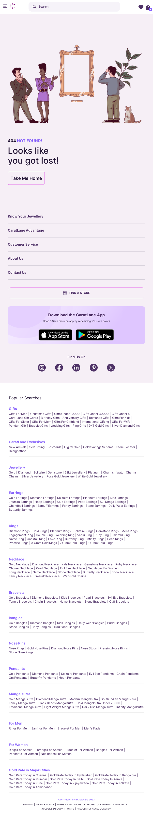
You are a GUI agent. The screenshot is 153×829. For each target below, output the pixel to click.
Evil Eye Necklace (72, 568)
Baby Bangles (41, 627)
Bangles (15, 618)
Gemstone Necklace (98, 564)
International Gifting (95, 421)
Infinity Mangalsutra (130, 707)
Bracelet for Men (69, 728)
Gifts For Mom (41, 421)
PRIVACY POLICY (45, 804)
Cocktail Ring (36, 539)
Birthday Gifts (50, 418)
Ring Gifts (79, 425)
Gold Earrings (18, 498)
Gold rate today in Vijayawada (67, 783)
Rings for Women (20, 750)
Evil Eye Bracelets (119, 597)
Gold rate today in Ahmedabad (30, 787)
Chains (13, 476)
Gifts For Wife (121, 421)
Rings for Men (19, 728)
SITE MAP (28, 804)
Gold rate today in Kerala (104, 779)
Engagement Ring (21, 535)
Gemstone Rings (107, 531)
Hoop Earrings (44, 502)
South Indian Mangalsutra (118, 699)
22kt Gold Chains (74, 576)
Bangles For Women (109, 750)
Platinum (94, 472)
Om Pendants (18, 677)
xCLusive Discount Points (58, 808)
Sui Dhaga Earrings (113, 502)
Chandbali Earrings (22, 506)
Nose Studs (89, 648)
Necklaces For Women (103, 568)
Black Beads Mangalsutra (56, 703)
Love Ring (55, 539)
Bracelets (17, 592)
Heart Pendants (69, 677)
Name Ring (16, 539)
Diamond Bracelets (45, 597)
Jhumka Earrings (20, 502)
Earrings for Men (43, 728)
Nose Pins (17, 643)
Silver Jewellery (32, 476)
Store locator (125, 447)
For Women (18, 745)
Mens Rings (130, 531)
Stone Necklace (69, 572)
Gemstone (55, 472)
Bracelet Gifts (38, 425)
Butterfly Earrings (20, 509)
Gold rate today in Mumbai (28, 779)
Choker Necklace (21, 568)
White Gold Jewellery (92, 476)
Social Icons (55, 335)
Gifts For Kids (121, 418)
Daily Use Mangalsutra (97, 707)
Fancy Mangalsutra (22, 703)
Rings (13, 526)
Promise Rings (18, 543)
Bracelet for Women (79, 750)
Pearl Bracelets (94, 597)
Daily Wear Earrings (121, 506)
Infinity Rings (95, 539)
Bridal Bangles (117, 623)
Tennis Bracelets (20, 601)
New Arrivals (17, 447)
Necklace (16, 559)
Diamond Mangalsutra (51, 699)
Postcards (54, 447)
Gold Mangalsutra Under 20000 (98, 703)
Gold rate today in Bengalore (115, 775)
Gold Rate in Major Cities (29, 770)
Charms (108, 472)
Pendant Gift (17, 425)
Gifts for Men (18, 414)
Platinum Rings (60, 531)
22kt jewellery (75, 472)
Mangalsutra (19, 694)
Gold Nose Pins (37, 648)
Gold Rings (39, 531)
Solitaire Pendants (73, 674)
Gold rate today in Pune (26, 783)
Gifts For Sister (19, 421)
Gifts (13, 408)
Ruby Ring (102, 535)
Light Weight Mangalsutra (61, 707)
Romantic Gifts (99, 418)
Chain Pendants (127, 674)
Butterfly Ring (74, 539)
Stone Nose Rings (21, 652)
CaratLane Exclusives (27, 442)
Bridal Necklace (123, 572)
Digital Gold (72, 447)
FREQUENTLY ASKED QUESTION (94, 808)
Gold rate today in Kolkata (110, 783)
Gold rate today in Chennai (28, 775)
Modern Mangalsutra (83, 699)
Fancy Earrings (72, 506)
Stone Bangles (19, 627)
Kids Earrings (119, 498)
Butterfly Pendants (43, 677)
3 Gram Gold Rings (44, 543)
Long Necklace (19, 572)
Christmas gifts (40, 414)
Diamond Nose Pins (64, 648)
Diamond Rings (19, 531)
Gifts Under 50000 (125, 414)
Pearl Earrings (87, 502)
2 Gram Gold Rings (72, 543)
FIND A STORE (76, 293)
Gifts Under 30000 (96, 414)
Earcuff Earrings (48, 506)
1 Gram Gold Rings (100, 543)
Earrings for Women (48, 750)
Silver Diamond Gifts (126, 425)
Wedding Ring (65, 535)
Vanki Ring (84, 535)
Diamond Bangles (42, 623)
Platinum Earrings (95, 498)
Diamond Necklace (45, 564)
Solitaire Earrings (68, 498)
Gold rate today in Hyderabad (71, 775)
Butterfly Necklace (96, 572)
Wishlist (141, 7)
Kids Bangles (66, 623)
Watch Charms (127, 472)
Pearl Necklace (46, 568)
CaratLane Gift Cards (23, 418)
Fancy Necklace (20, 576)
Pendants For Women (23, 754)
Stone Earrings (96, 506)
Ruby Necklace (126, 564)
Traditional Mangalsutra (25, 707)
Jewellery (17, 467)
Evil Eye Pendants (101, 674)
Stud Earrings (66, 502)
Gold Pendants (19, 674)
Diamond (24, 472)
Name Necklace (44, 572)
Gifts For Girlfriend (66, 421)
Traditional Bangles (67, 627)
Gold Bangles (18, 623)
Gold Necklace (19, 564)
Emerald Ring (121, 535)
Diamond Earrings (42, 498)
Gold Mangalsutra (21, 699)
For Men (15, 723)
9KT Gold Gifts (99, 425)
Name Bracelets (70, 601)
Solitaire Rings (83, 531)
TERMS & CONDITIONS (69, 804)
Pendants (17, 668)
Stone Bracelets (95, 601)
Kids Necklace (71, 564)
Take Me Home (26, 178)
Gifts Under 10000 (67, 414)
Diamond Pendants (45, 674)
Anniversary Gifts (74, 418)
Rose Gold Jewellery (60, 476)
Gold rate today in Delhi (67, 779)
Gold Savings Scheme (98, 447)
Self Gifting (37, 447)
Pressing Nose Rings (114, 648)
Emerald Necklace (47, 576)
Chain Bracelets (46, 601)
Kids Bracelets (71, 597)
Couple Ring (44, 535)
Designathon (17, 451)
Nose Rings (16, 648)
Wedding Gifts (60, 425)
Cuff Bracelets (119, 601)
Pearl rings (115, 539)
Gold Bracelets (19, 597)
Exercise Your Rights (97, 804)
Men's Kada (92, 728)
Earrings (16, 493)
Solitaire (39, 472)
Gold (12, 472)
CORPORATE (120, 804)
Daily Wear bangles (91, 623)
